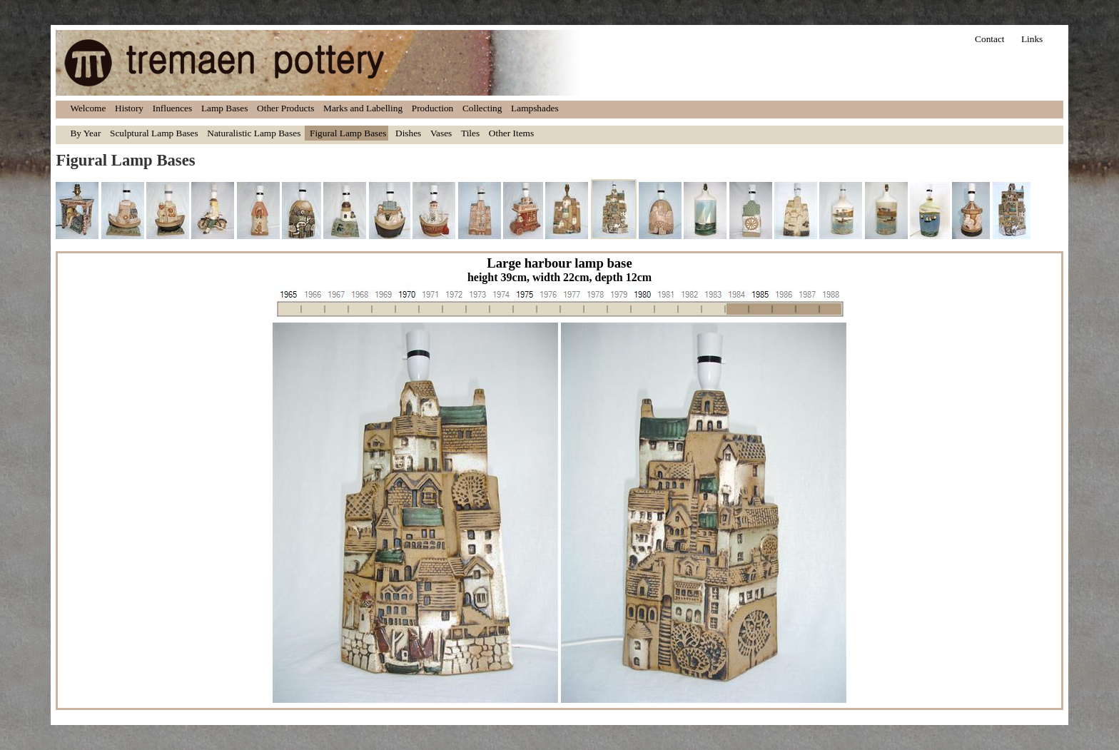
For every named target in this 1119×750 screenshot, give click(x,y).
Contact (989, 39)
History (129, 108)
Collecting (482, 108)
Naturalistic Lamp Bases (253, 133)
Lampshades (535, 108)
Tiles (470, 133)
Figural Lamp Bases (348, 133)
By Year (85, 133)
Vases (441, 133)
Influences (173, 108)
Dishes (408, 133)
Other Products (285, 108)
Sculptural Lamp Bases (154, 133)
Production (433, 108)
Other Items (511, 133)
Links (1032, 39)
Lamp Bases (224, 108)
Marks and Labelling (362, 108)
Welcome (88, 108)
